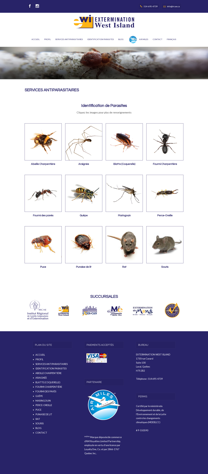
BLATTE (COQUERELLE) (47, 382)
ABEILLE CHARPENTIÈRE (48, 373)
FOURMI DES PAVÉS (45, 391)
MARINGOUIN (43, 400)
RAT (37, 419)
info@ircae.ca (173, 6)
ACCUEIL (36, 39)
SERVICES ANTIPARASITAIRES (69, 39)
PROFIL (47, 39)
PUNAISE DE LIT (43, 414)
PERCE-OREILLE (43, 405)
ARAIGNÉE (41, 377)
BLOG (120, 39)
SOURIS (39, 423)
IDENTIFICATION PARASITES (100, 39)
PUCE (38, 409)
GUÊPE (39, 396)
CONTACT (157, 39)
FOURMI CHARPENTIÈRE (48, 386)
